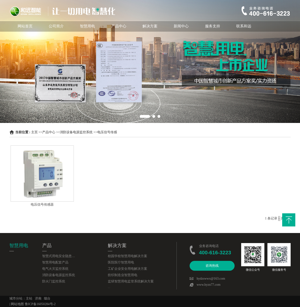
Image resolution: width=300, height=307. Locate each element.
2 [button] (153, 116)
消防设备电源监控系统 (76, 132)
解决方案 (150, 26)
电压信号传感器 (42, 204)
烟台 (47, 298)
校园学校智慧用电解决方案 (127, 256)
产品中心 (118, 26)
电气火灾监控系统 (55, 268)
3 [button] (159, 116)
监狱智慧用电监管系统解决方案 (131, 281)
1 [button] (145, 116)
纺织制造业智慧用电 (122, 275)
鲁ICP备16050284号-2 (40, 304)
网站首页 (25, 26)
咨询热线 (212, 265)
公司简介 (56, 26)
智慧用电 (87, 26)
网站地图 (17, 304)
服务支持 (212, 26)
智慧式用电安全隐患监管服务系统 (58, 256)
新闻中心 (181, 26)
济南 (38, 298)
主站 (29, 298)
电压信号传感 (107, 132)
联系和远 (243, 26)
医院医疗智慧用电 (121, 262)
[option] (150, 61)
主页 (34, 132)
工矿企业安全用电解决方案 (127, 268)
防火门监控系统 (53, 281)
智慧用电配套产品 (55, 262)
